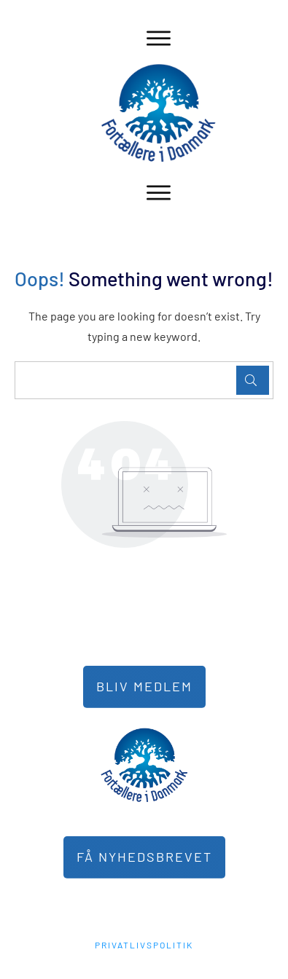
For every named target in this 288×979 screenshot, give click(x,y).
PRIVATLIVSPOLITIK (144, 945)
